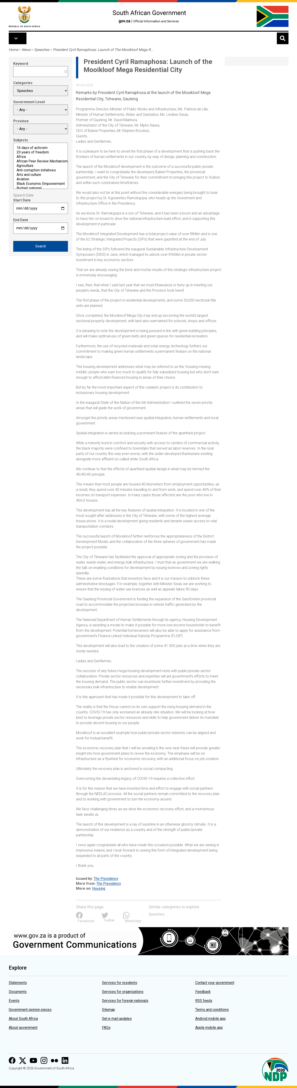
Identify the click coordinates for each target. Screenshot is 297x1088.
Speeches (41, 50)
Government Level (29, 102)
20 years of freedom (40, 152)
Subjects (20, 140)
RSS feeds (203, 1000)
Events (14, 1000)
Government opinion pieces (30, 1009)
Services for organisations (122, 992)
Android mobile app (210, 1018)
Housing (98, 888)
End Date (20, 220)
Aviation (40, 179)
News (26, 50)
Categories (23, 83)
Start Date (22, 200)
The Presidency (106, 878)
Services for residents (119, 983)
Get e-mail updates (117, 1018)
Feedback (203, 992)
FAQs (106, 1027)
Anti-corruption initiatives (40, 170)
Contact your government (214, 983)
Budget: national (40, 188)
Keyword (20, 63)
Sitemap (108, 1009)
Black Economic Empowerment (40, 183)
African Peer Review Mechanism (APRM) (40, 161)
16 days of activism (40, 148)
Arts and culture (40, 175)
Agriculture (40, 166)
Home (13, 50)
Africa (40, 157)
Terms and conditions (212, 1009)
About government (23, 1027)
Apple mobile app (209, 1027)
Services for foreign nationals (125, 1000)
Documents (18, 992)
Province (21, 121)
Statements (18, 983)
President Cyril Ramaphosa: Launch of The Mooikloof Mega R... (103, 50)
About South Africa (23, 1018)
